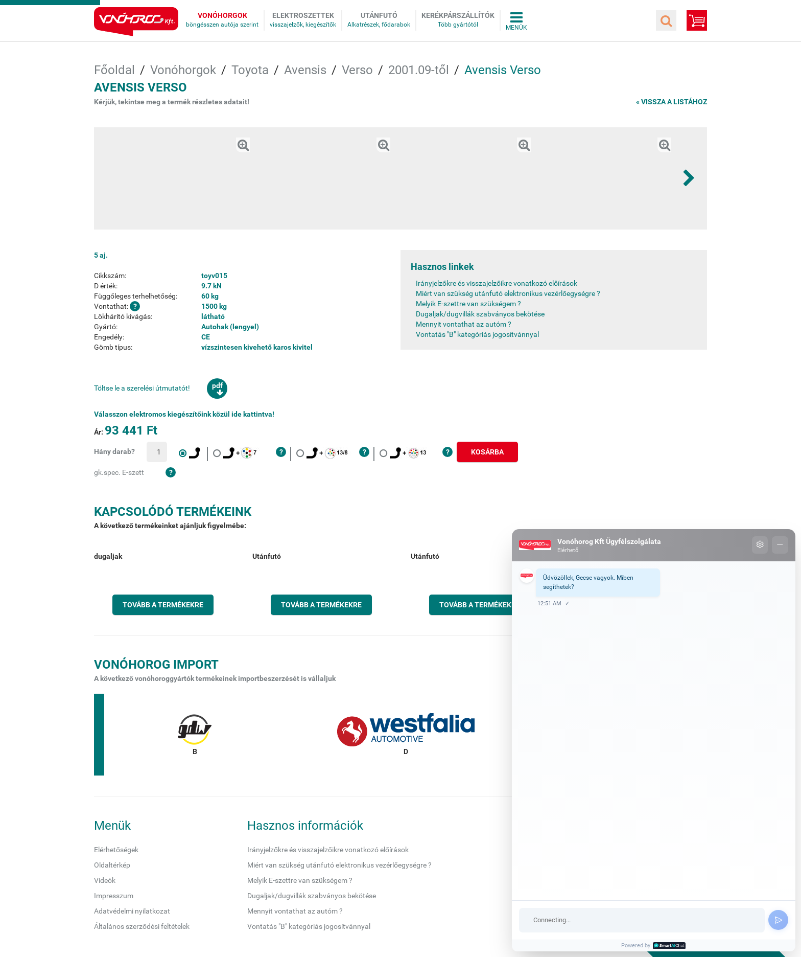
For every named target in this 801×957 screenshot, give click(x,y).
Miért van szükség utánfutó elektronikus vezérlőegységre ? (508, 293)
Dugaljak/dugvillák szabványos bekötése (480, 314)
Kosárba (487, 452)
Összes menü (516, 20)
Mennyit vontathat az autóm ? (463, 324)
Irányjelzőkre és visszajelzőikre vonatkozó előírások (496, 283)
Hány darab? (114, 451)
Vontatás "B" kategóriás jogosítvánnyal (477, 334)
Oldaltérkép (112, 865)
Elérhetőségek (116, 850)
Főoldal (114, 70)
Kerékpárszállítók (457, 15)
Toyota (250, 70)
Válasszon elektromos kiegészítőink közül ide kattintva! (184, 414)
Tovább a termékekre (163, 605)
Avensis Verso (502, 70)
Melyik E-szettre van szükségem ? (468, 304)
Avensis (305, 70)
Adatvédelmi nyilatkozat (132, 911)
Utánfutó (379, 15)
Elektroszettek (303, 15)
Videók (104, 880)
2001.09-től (418, 70)
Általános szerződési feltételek (142, 926)
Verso (357, 70)
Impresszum (113, 896)
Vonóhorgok (222, 15)
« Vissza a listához (671, 102)
